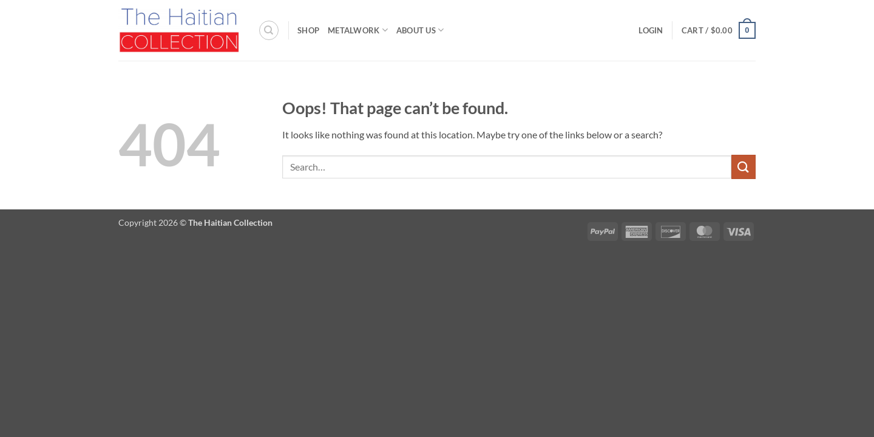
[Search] (269, 30)
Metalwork (358, 30)
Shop (308, 30)
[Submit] (743, 166)
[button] (651, 30)
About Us (420, 30)
